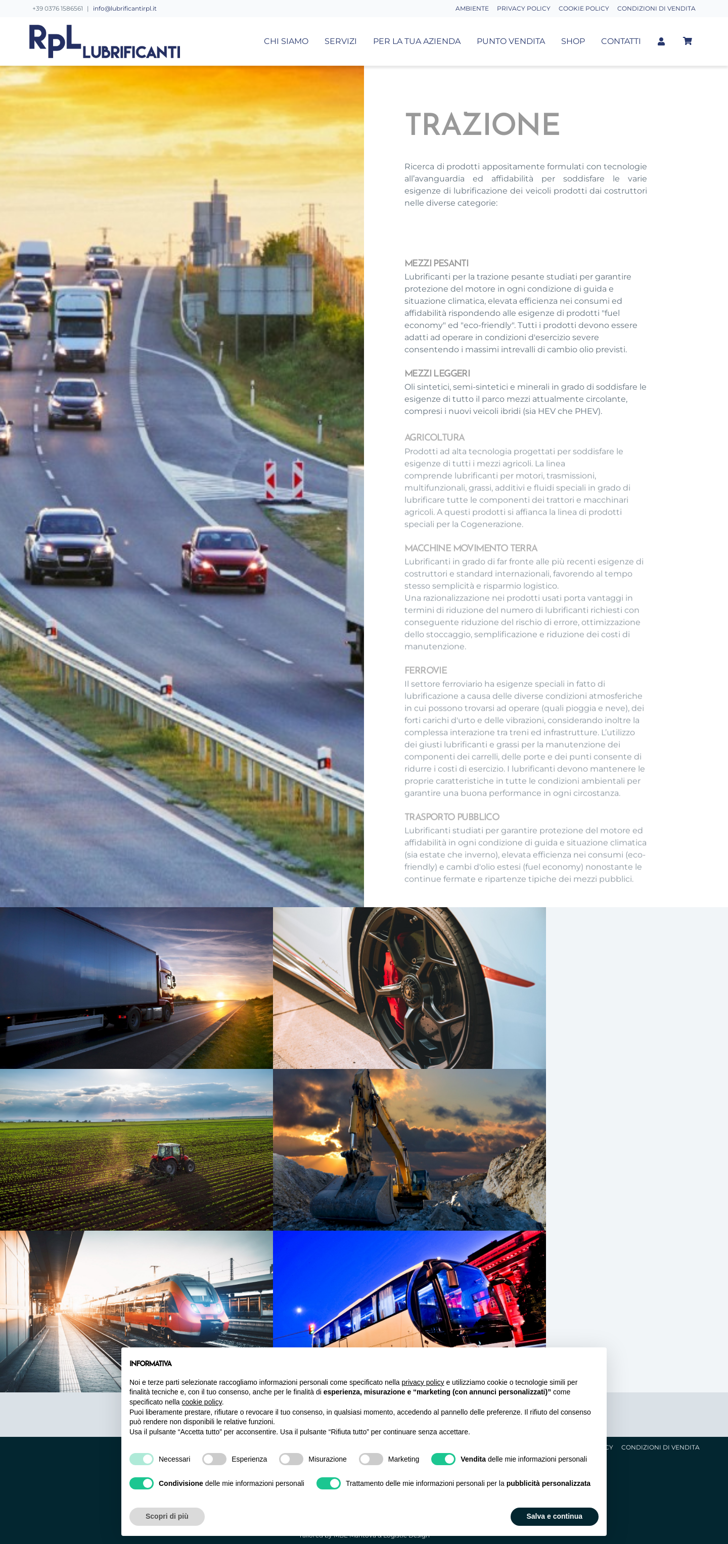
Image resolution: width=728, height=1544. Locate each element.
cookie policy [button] (202, 1402)
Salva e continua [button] (554, 1516)
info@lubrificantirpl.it (125, 8)
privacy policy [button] (423, 1382)
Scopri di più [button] (167, 1516)
